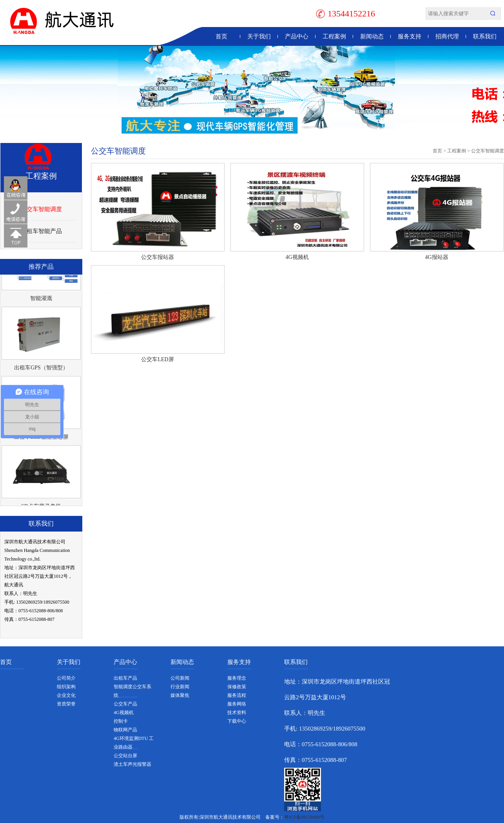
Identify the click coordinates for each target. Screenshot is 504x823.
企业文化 (66, 695)
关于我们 (259, 36)
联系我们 (485, 36)
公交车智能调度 (41, 209)
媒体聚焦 (179, 695)
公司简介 (66, 678)
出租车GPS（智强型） (41, 369)
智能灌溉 (41, 299)
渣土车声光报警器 (132, 764)
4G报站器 (436, 257)
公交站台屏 (125, 755)
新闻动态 (372, 36)
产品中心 (296, 36)
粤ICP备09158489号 (304, 817)
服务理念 (236, 678)
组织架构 (66, 686)
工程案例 (334, 36)
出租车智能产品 (41, 231)
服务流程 (236, 695)
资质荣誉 (66, 704)
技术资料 (236, 712)
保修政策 (236, 686)
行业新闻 (179, 686)
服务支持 (409, 36)
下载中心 (236, 721)
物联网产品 (125, 730)
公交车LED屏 (157, 359)
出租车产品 (125, 678)
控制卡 (121, 721)
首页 (221, 36)
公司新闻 (179, 678)
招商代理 (447, 36)
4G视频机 (296, 257)
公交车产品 (125, 704)
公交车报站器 (157, 257)
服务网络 (236, 704)
